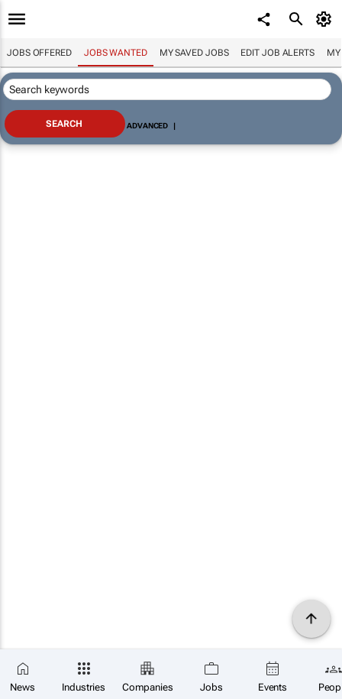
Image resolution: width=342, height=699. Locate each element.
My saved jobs (194, 52)
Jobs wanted (115, 52)
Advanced (147, 125)
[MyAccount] (326, 19)
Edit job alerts (277, 52)
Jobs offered (39, 52)
